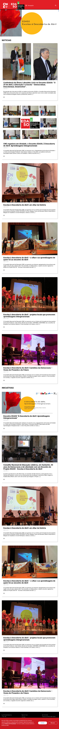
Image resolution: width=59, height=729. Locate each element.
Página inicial (25, 715)
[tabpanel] (29, 23)
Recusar (53, 723)
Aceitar (42, 723)
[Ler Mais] (4, 97)
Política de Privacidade (10, 723)
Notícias (23, 717)
